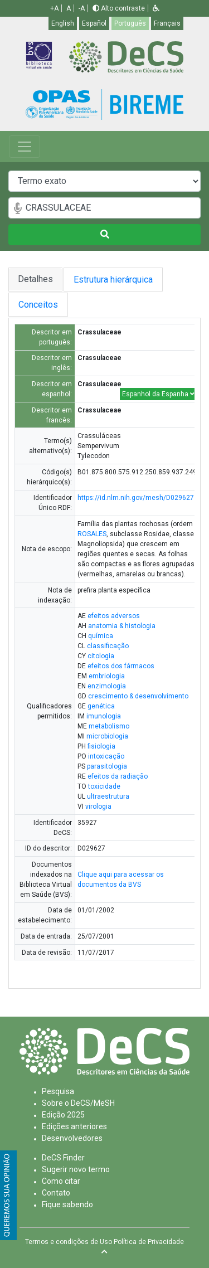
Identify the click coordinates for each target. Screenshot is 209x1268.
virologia (98, 806)
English (62, 23)
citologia (101, 656)
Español (94, 23)
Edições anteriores (74, 1126)
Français (167, 23)
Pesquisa (58, 1091)
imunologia (103, 716)
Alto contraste (119, 8)
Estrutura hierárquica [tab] (115, 279)
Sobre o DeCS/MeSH (78, 1103)
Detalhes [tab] (35, 279)
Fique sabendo (67, 1204)
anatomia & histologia (121, 626)
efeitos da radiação (118, 776)
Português (130, 23)
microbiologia (107, 736)
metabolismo (109, 726)
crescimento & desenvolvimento (138, 696)
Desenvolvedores (72, 1138)
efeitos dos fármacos (121, 666)
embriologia (107, 676)
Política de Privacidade (149, 1242)
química (100, 636)
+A (54, 8)
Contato (56, 1192)
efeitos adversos (114, 616)
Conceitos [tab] (49, 304)
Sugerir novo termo (76, 1169)
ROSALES (91, 534)
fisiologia (101, 746)
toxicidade (104, 786)
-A (82, 8)
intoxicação (106, 756)
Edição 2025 (63, 1114)
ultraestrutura (108, 796)
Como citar (61, 1181)
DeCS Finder (63, 1157)
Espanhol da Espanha (158, 394)
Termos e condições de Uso (68, 1242)
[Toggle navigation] (24, 146)
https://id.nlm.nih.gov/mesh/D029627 (135, 498)
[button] (156, 8)
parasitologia (107, 766)
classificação (108, 646)
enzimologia (107, 686)
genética (101, 706)
